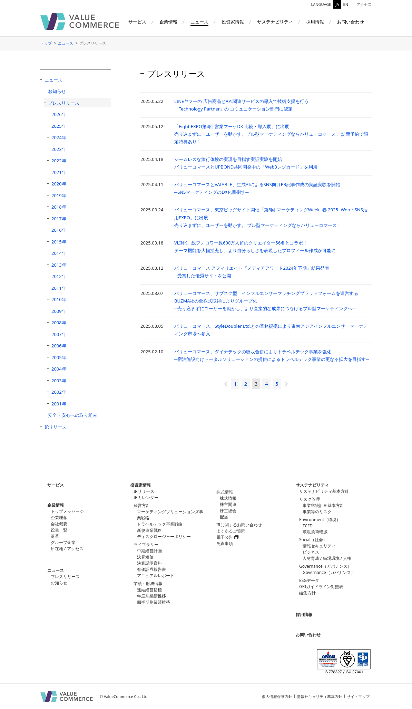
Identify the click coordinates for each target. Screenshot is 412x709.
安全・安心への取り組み (72, 415)
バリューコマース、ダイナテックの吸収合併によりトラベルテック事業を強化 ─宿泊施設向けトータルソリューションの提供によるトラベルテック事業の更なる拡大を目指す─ (271, 355)
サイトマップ (358, 696)
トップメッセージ (67, 511)
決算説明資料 (149, 563)
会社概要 (59, 524)
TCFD (308, 526)
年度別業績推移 (151, 596)
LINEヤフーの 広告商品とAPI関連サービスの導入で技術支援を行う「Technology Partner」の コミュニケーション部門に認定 (241, 105)
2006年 (58, 346)
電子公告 (227, 537)
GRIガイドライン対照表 (321, 587)
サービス (55, 485)
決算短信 (145, 557)
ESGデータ (309, 580)
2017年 (58, 218)
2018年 (58, 207)
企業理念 (59, 517)
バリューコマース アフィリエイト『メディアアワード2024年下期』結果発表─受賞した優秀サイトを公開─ (251, 272)
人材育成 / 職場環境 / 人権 (327, 558)
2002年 (58, 392)
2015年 (58, 242)
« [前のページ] (226, 384)
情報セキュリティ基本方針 (319, 696)
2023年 (58, 149)
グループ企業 (63, 542)
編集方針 (307, 593)
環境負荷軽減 (315, 532)
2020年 (58, 184)
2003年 (58, 380)
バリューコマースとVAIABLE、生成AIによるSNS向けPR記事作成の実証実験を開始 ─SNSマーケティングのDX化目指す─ (257, 188)
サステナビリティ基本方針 (324, 491)
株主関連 (228, 504)
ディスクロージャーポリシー (164, 536)
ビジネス (311, 552)
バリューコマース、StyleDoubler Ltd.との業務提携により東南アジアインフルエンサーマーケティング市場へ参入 (270, 330)
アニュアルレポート (155, 575)
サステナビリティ (312, 485)
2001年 (58, 404)
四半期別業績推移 (153, 602)
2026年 (58, 114)
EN (345, 4)
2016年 (58, 230)
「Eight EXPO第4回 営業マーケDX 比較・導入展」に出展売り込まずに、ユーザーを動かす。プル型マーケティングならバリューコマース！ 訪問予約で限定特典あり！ (271, 134)
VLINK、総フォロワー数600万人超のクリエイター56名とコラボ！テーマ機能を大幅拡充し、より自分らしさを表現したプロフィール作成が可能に (255, 246)
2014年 (58, 253)
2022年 (58, 160)
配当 (224, 517)
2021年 (58, 172)
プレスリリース (63, 103)
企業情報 (55, 505)
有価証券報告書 (151, 569)
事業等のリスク (317, 512)
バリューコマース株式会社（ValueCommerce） (79, 21)
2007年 (58, 334)
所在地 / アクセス (67, 549)
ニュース (65, 43)
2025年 (58, 126)
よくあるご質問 (230, 531)
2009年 (58, 311)
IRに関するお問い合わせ (239, 525)
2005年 (58, 357)
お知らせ (57, 91)
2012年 (58, 276)
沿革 (55, 536)
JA (337, 4)
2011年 (58, 288)
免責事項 (224, 543)
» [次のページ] (286, 384)
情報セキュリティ (319, 546)
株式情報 (228, 498)
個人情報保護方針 (277, 696)
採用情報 (304, 614)
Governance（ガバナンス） (329, 572)
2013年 (58, 265)
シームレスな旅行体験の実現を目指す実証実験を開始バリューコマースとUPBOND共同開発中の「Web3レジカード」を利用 (245, 163)
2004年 (58, 369)
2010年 (58, 299)
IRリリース (56, 427)
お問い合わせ (308, 635)
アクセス (364, 4)
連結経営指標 (149, 590)
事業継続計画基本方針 (323, 505)
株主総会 (228, 511)
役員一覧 (59, 530)
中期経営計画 (149, 551)
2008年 (58, 322)
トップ (46, 43)
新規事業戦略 (149, 530)
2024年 (58, 137)
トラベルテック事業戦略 (160, 524)
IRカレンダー (146, 497)
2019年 (58, 195)
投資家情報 (140, 485)
